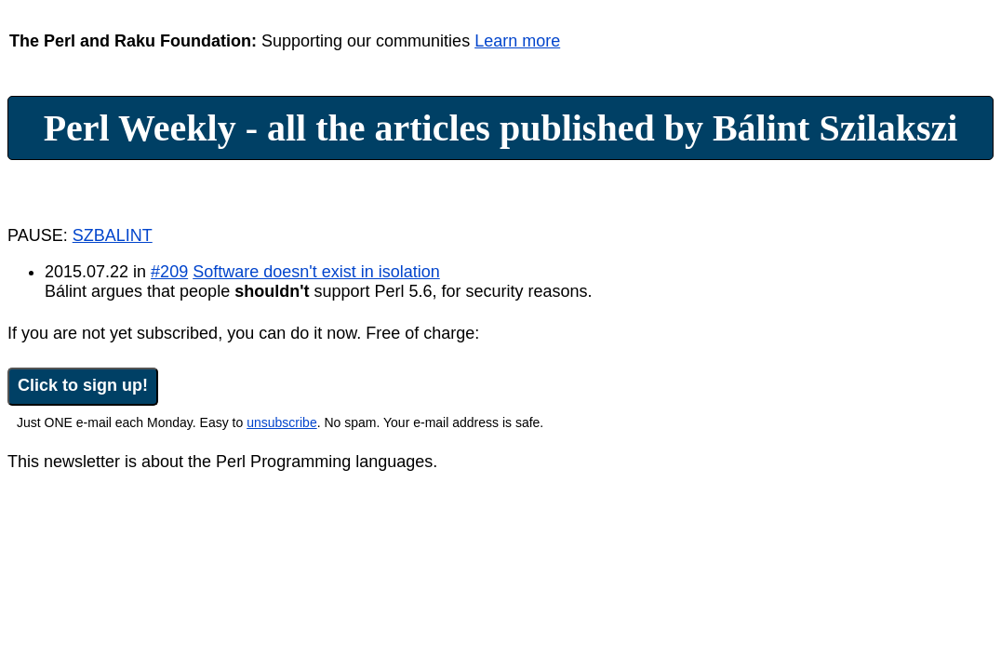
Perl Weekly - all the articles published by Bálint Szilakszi (501, 128)
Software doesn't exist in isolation (316, 271)
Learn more (517, 41)
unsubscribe (282, 422)
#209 (169, 271)
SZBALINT (113, 235)
